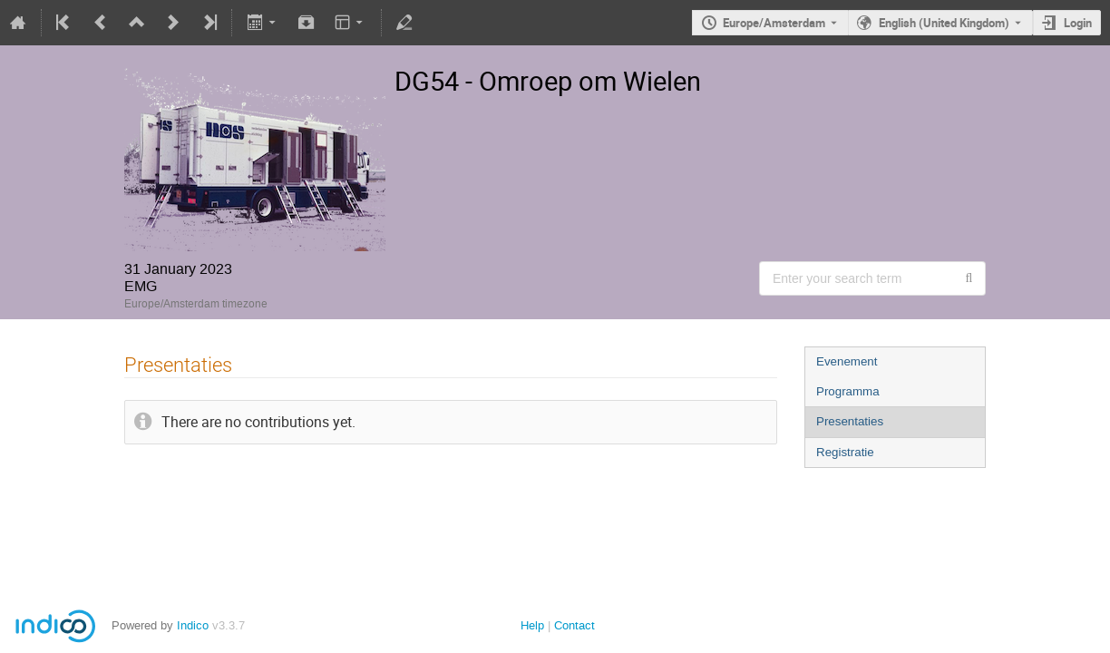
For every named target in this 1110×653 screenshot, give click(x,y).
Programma (848, 391)
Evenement (846, 361)
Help (532, 625)
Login (1078, 23)
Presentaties (849, 421)
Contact (574, 625)
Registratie (845, 452)
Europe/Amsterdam (774, 23)
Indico (193, 625)
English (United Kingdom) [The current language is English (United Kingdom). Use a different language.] (944, 23)
